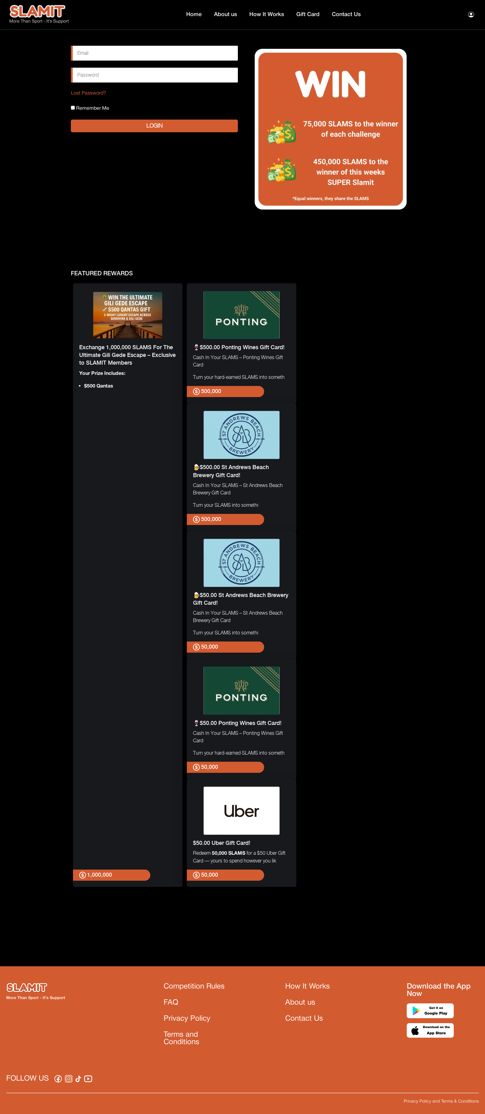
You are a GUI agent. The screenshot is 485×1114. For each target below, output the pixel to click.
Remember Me (90, 108)
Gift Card (308, 14)
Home (194, 14)
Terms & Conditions (460, 1101)
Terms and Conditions (181, 1038)
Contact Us (346, 14)
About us (225, 14)
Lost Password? (88, 93)
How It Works (266, 14)
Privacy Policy (187, 1018)
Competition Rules (194, 986)
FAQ (171, 1002)
